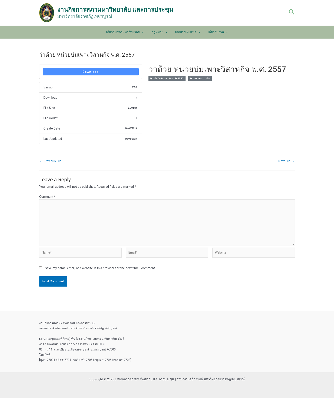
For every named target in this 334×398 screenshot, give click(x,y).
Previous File (50, 161)
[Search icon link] (292, 13)
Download (90, 72)
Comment (47, 197)
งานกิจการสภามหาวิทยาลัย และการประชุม (115, 9)
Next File (286, 161)
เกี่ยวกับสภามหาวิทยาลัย (127, 32)
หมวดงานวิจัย (200, 78)
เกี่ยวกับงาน (216, 32)
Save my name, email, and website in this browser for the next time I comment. (100, 270)
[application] (144, 32)
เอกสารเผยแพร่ (187, 32)
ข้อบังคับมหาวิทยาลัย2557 (167, 78)
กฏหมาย (160, 32)
